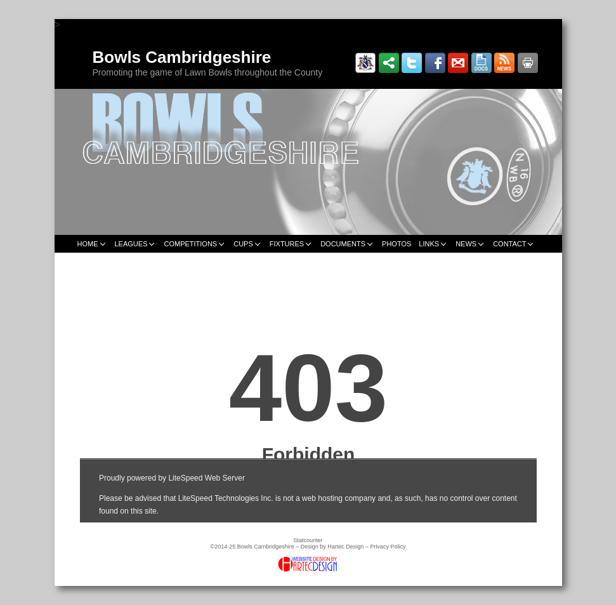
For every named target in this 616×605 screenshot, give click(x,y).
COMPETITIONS (190, 244)
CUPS (243, 244)
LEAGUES (131, 244)
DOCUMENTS (342, 244)
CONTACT (509, 244)
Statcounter (307, 540)
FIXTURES (287, 244)
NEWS (465, 244)
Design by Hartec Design (332, 546)
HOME (87, 244)
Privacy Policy (387, 546)
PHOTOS (396, 244)
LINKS (429, 244)
